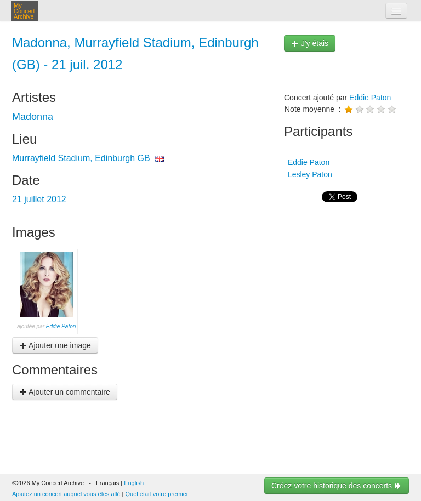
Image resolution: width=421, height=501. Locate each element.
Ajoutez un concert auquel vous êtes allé (66, 494)
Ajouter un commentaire (64, 392)
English (134, 483)
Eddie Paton (61, 326)
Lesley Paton (309, 174)
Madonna (32, 116)
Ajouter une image (55, 345)
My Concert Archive (24, 11)
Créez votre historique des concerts (336, 485)
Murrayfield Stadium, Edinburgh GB (81, 158)
